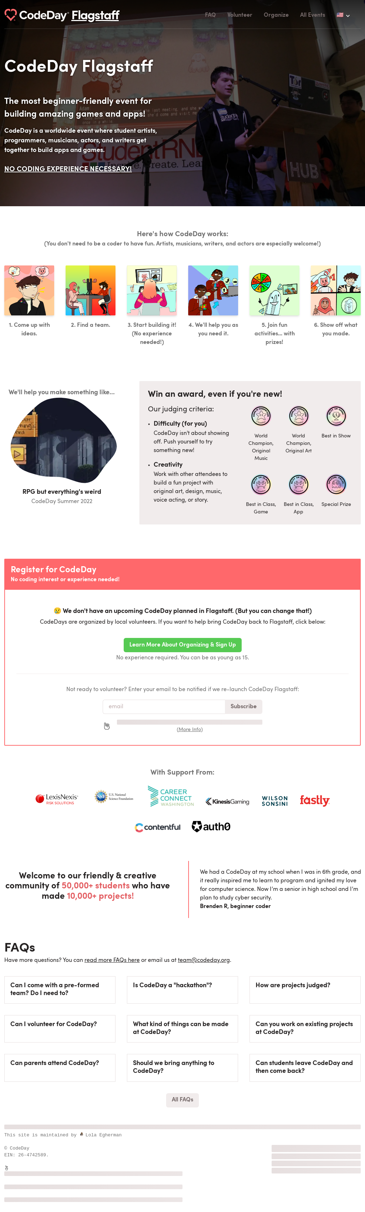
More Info (190, 729)
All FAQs (182, 1100)
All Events (312, 15)
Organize (276, 15)
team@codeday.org (204, 960)
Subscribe (244, 707)
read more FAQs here (112, 960)
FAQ (210, 15)
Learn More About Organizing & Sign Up (182, 645)
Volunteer (239, 15)
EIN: (11, 1155)
